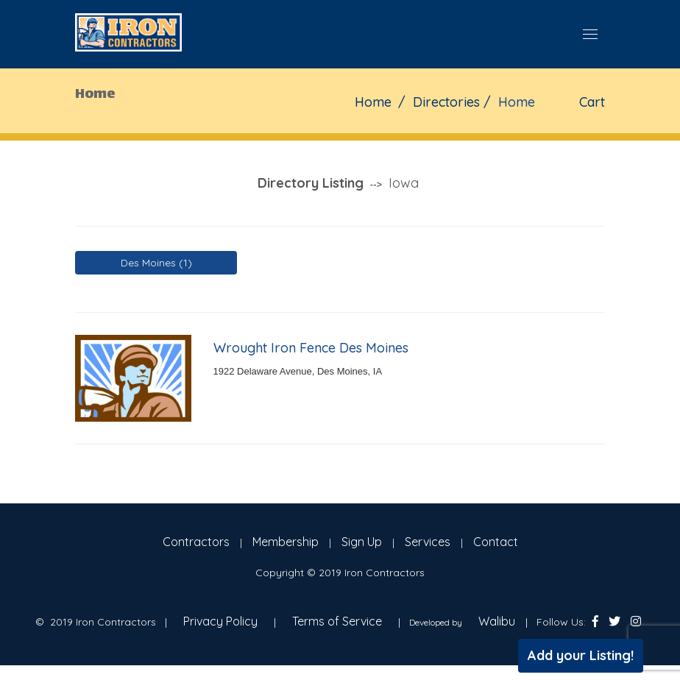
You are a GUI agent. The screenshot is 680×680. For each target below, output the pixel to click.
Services (427, 541)
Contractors (196, 541)
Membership (285, 541)
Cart (592, 101)
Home (373, 101)
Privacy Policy (220, 621)
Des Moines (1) (156, 262)
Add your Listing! (581, 655)
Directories (446, 101)
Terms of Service (337, 621)
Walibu (496, 621)
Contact (495, 541)
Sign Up (361, 541)
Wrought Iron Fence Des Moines (310, 347)
